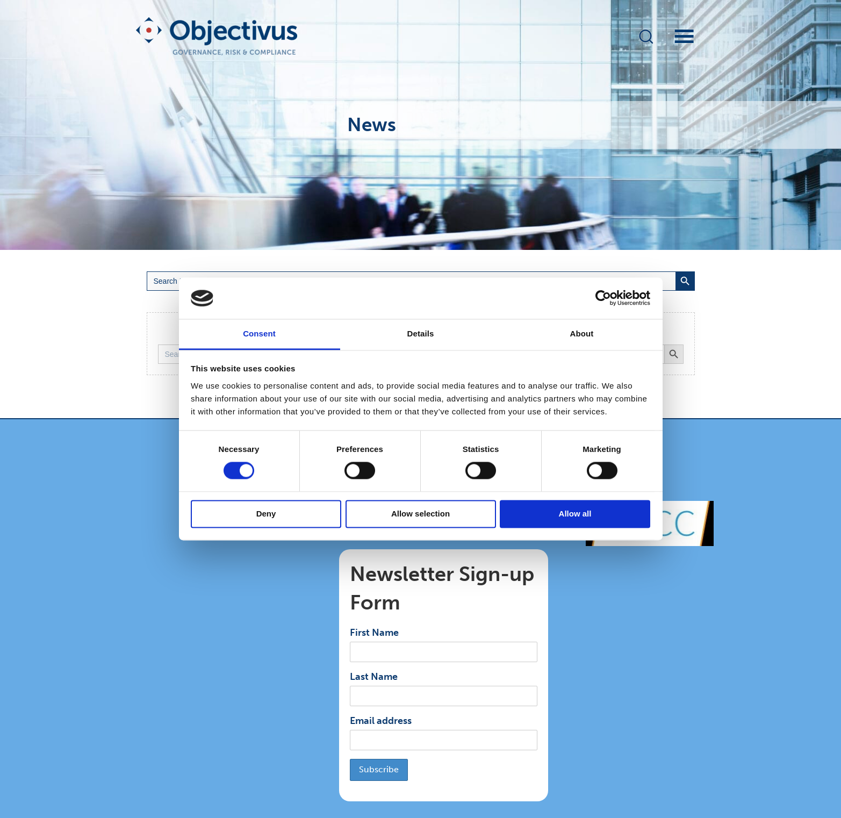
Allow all (575, 513)
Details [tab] (420, 333)
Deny (266, 513)
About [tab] (582, 333)
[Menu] (674, 36)
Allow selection (420, 513)
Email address (381, 721)
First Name (374, 632)
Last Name (374, 677)
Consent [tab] (259, 333)
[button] (646, 36)
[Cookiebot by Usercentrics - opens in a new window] (603, 298)
